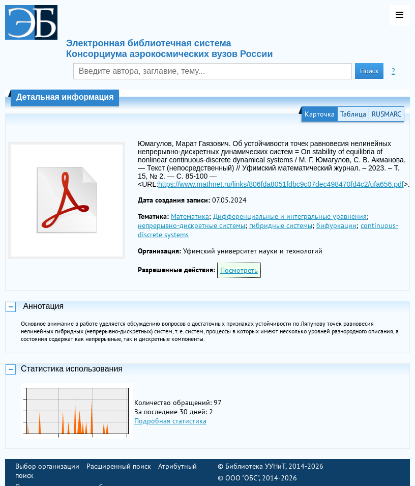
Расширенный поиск (118, 466)
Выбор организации (47, 466)
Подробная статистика (170, 420)
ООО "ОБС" (242, 477)
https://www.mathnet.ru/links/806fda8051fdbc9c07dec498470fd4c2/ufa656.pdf (281, 184)
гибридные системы (280, 225)
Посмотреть (239, 270)
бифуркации (336, 225)
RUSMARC (386, 114)
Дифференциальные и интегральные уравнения (290, 216)
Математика (190, 216)
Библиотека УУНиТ (255, 466)
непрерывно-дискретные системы (191, 225)
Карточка (320, 114)
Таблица (353, 114)
